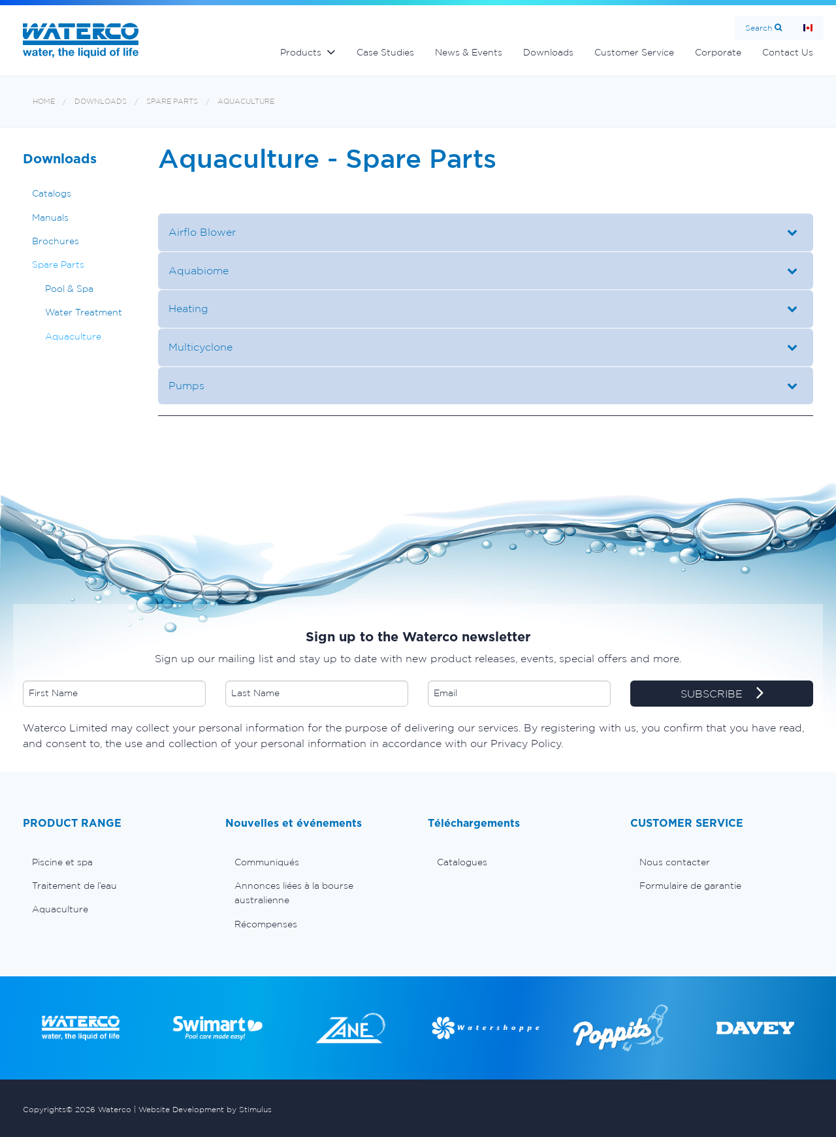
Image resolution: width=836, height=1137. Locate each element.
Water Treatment (83, 312)
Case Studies (385, 52)
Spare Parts (172, 101)
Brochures (55, 241)
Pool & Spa (69, 288)
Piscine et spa (62, 862)
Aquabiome (199, 270)
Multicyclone (202, 347)
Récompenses (265, 924)
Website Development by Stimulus (205, 1109)
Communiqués (266, 862)
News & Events (468, 52)
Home (44, 101)
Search (758, 28)
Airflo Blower (202, 232)
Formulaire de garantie (690, 885)
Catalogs (51, 193)
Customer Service (634, 52)
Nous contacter (674, 862)
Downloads (548, 52)
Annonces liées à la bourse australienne (293, 892)
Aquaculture (245, 101)
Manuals (50, 217)
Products (300, 52)
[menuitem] (114, 862)
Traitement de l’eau (74, 885)
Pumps (186, 385)
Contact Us (787, 52)
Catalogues (462, 862)
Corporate (718, 52)
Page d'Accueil (808, 28)
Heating (188, 308)
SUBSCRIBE (722, 694)
